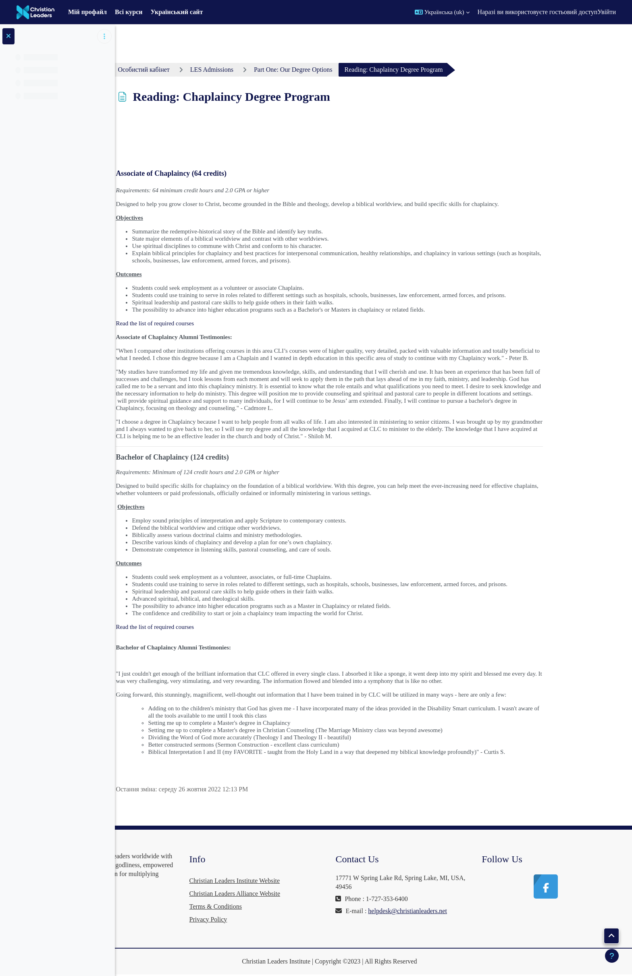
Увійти (606, 11)
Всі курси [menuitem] (128, 11)
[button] (442, 12)
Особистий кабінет (191, 69)
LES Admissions (259, 69)
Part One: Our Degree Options (340, 69)
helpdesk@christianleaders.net (422, 919)
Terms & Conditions (286, 906)
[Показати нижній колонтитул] (612, 956)
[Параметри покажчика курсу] (104, 36)
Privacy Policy (279, 919)
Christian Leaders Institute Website (305, 880)
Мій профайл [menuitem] (87, 11)
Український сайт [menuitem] (177, 11)
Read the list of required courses (202, 323)
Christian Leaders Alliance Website (305, 893)
